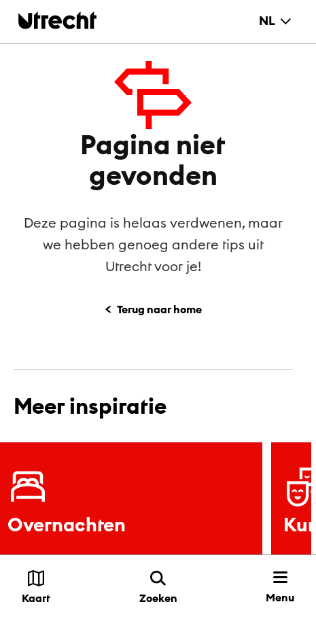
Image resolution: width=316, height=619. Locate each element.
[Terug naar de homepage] (57, 20)
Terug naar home (159, 309)
